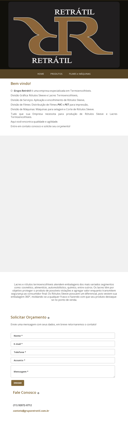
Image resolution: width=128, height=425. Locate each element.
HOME (40, 73)
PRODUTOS (56, 73)
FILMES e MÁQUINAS (80, 73)
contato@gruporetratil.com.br (31, 410)
